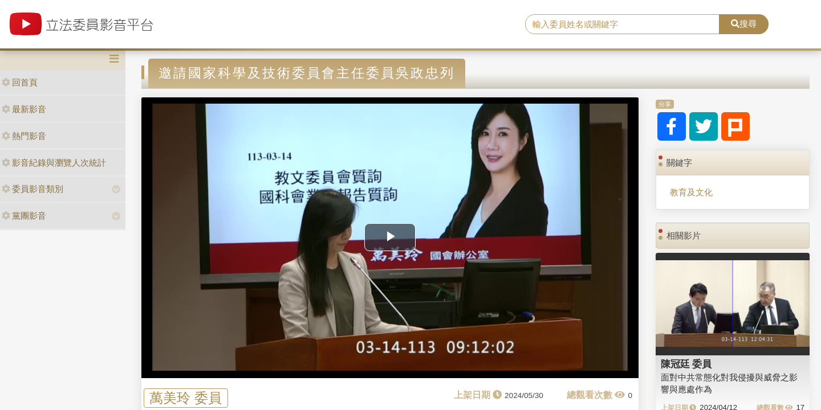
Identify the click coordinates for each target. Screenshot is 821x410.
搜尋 (744, 23)
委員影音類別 (32, 189)
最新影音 (24, 109)
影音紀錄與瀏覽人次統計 (54, 162)
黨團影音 (24, 215)
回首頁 (20, 82)
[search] (622, 24)
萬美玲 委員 (185, 397)
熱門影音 (24, 136)
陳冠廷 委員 (686, 364)
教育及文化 (691, 192)
